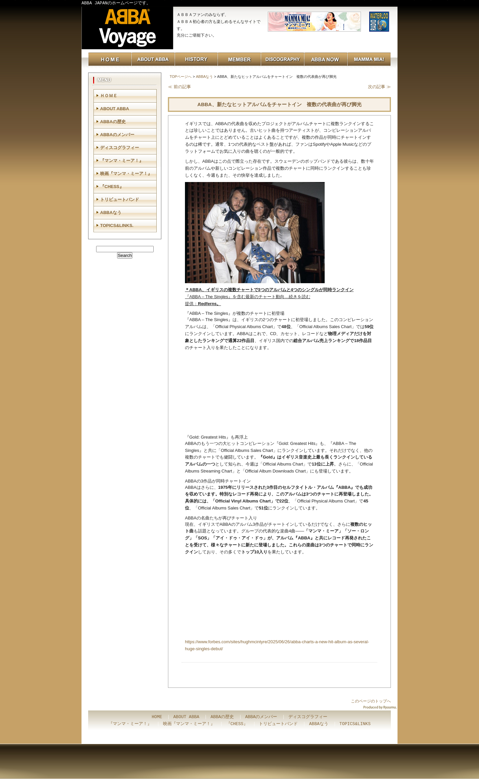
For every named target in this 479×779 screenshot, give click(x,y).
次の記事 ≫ (379, 86)
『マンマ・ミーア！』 (121, 160)
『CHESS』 (112, 186)
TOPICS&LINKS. (116, 225)
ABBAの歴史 (113, 121)
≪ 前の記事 (179, 86)
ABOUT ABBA (114, 108)
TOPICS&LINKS (355, 724)
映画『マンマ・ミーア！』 (126, 173)
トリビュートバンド (119, 199)
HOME (157, 717)
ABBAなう (204, 77)
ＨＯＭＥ (108, 95)
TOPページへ (181, 77)
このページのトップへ (371, 701)
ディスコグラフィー (119, 147)
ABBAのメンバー (117, 134)
